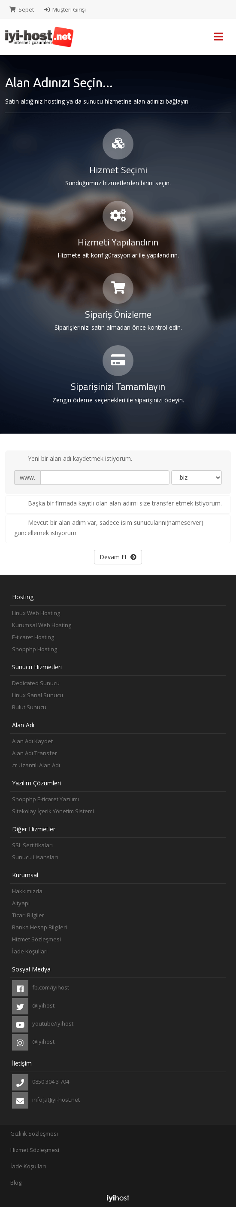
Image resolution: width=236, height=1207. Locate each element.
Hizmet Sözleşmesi (36, 939)
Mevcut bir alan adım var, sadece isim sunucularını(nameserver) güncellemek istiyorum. (108, 527)
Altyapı (21, 903)
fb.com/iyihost (40, 988)
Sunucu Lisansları (35, 857)
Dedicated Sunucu (36, 683)
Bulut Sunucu (29, 707)
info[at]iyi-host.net (46, 1100)
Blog (15, 1182)
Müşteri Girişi (65, 9)
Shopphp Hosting (34, 649)
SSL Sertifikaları (32, 845)
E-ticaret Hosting (33, 637)
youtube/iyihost (42, 1024)
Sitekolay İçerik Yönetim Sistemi (53, 811)
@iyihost (33, 1006)
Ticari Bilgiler (28, 915)
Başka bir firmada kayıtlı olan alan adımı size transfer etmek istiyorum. (118, 504)
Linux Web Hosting (36, 613)
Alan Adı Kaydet (32, 741)
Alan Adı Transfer (34, 753)
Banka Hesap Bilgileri (39, 927)
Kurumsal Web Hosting (41, 625)
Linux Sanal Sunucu (37, 695)
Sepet (21, 9)
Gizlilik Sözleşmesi (34, 1133)
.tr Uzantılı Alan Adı (36, 765)
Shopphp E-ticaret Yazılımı (45, 799)
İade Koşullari (30, 951)
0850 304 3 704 (40, 1082)
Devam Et (118, 557)
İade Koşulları (28, 1166)
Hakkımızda (27, 891)
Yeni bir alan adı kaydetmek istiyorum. (73, 459)
